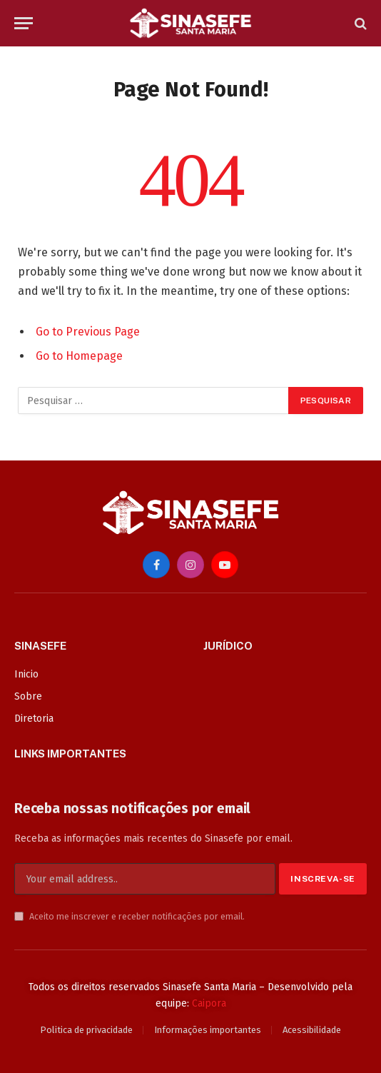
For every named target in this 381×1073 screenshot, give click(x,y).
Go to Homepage (79, 356)
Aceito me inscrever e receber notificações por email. (129, 916)
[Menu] (23, 23)
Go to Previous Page (88, 331)
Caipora (209, 1003)
